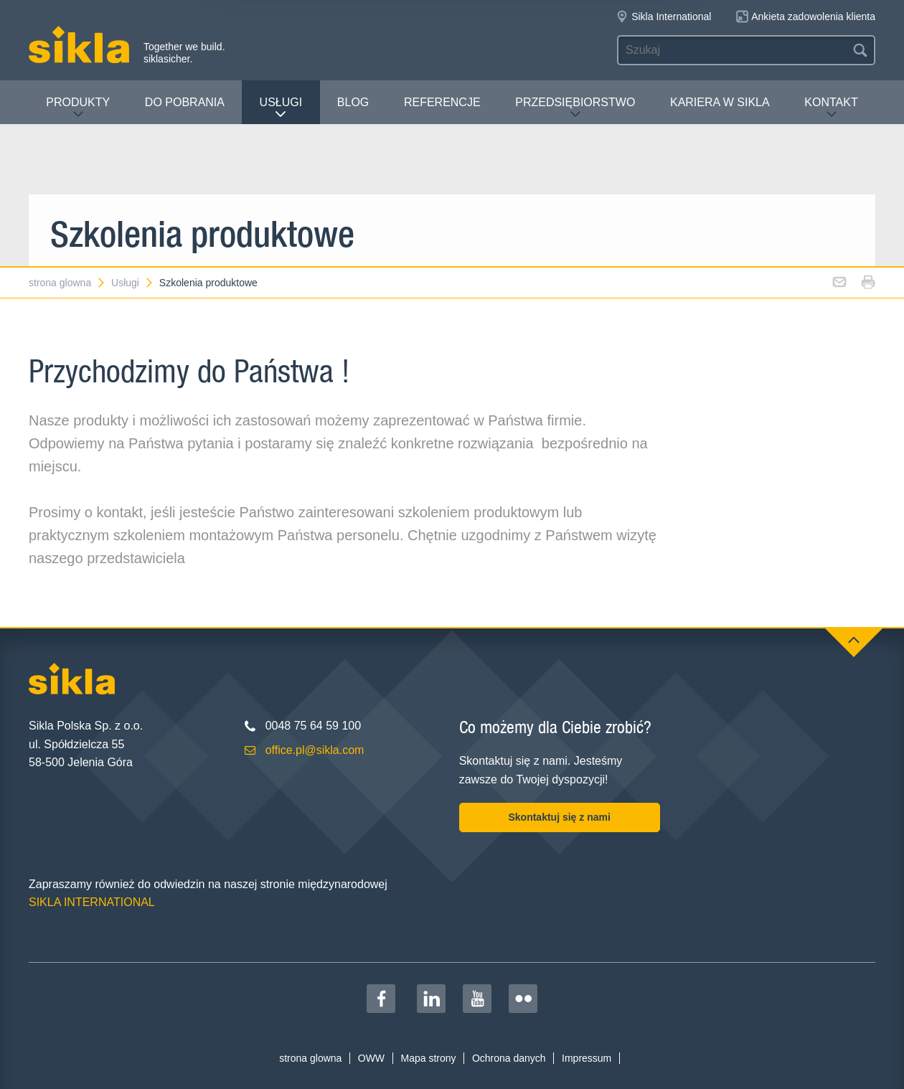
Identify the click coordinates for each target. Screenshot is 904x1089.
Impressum (586, 1058)
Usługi (281, 108)
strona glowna (67, 282)
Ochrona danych (509, 1058)
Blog (353, 102)
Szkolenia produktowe (208, 282)
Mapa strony (428, 1058)
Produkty (78, 108)
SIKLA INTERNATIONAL (92, 902)
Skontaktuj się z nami (559, 817)
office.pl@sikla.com (314, 750)
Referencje (442, 102)
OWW (371, 1058)
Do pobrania (185, 102)
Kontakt (830, 108)
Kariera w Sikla (720, 102)
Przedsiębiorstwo (575, 108)
